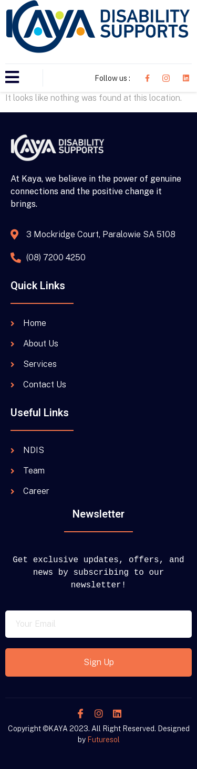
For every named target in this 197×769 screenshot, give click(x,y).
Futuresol (103, 739)
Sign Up (99, 662)
